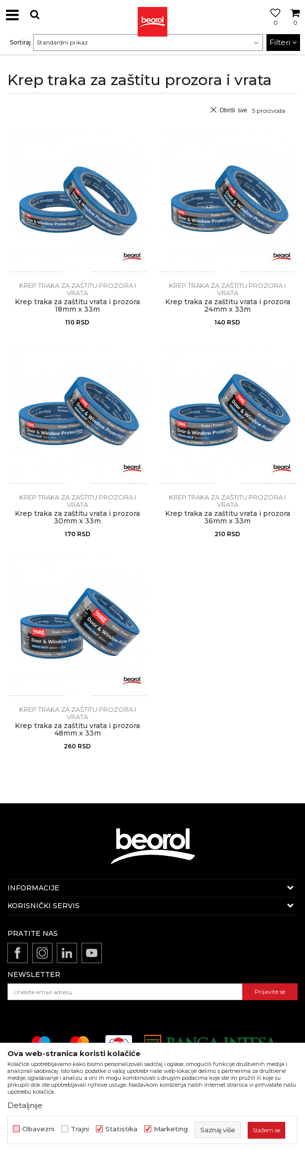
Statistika (121, 1129)
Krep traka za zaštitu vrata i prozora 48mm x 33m (77, 729)
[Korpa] (295, 26)
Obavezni (38, 1129)
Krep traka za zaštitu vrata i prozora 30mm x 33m (77, 517)
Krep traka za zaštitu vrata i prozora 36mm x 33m (227, 517)
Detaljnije (25, 1105)
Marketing (171, 1129)
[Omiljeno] (272, 26)
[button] (34, 14)
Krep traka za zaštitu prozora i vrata (77, 289)
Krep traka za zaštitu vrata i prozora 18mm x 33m (77, 305)
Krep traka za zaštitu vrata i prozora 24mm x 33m (227, 305)
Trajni (80, 1129)
